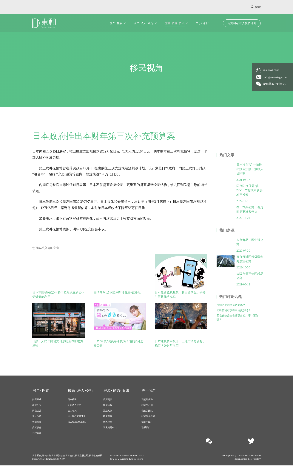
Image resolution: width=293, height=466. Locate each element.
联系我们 (145, 428)
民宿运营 (36, 411)
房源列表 (107, 400)
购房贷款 (36, 422)
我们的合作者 (148, 417)
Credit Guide (255, 456)
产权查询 (36, 433)
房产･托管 (116, 23)
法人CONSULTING (77, 422)
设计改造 (36, 417)
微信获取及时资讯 (271, 84)
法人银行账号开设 (77, 417)
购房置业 (36, 400)
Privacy (232, 456)
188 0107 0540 (267, 70)
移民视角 (107, 422)
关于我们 (201, 23)
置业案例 (107, 411)
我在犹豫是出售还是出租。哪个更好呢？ (237, 319)
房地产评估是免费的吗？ (231, 307)
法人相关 (72, 411)
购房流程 (107, 405)
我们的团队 (147, 411)
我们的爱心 (147, 422)
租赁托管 (36, 405)
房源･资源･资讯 (174, 23)
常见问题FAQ (109, 428)
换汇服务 (36, 428)
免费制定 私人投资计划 (241, 23)
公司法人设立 (74, 405)
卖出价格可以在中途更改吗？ (234, 312)
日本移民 (72, 400)
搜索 (256, 7)
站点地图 (61, 459)
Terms (225, 456)
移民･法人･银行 (143, 23)
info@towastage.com (271, 77)
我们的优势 (147, 400)
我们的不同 (147, 405)
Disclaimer (243, 456)
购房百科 (107, 417)
